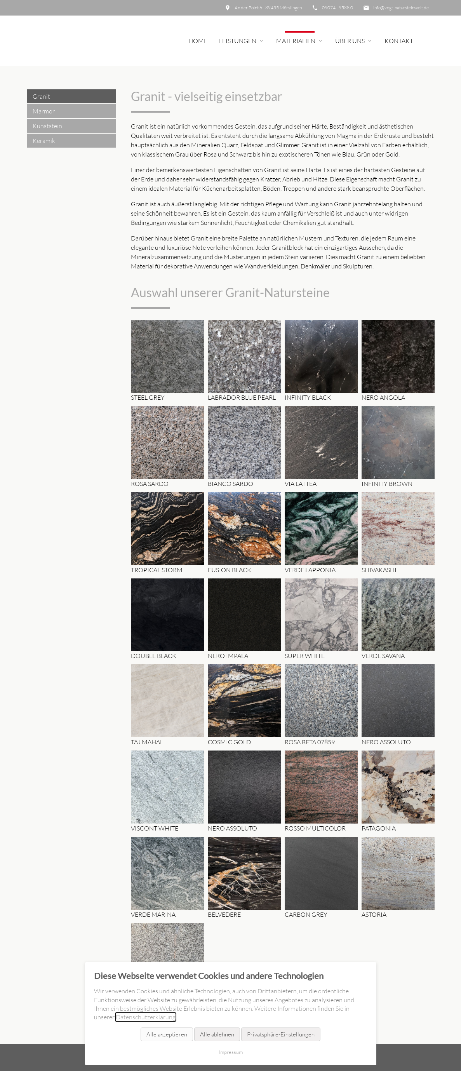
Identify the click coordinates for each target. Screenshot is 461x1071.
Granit (41, 96)
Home (197, 41)
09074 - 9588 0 (337, 7)
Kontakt (398, 41)
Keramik (44, 141)
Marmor (44, 111)
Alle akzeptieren (166, 1034)
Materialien (295, 41)
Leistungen (237, 41)
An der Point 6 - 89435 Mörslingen (268, 7)
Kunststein (47, 126)
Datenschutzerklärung (146, 1017)
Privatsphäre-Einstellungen (281, 1034)
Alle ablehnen (217, 1034)
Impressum (231, 1052)
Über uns (350, 41)
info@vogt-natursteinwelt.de (401, 7)
